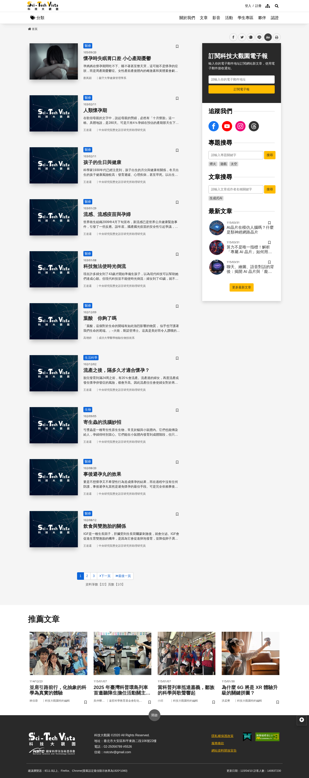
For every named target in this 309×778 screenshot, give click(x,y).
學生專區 (245, 18)
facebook (233, 37)
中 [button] (268, 37)
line (258, 37)
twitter (242, 37)
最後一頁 (123, 576)
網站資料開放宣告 (224, 750)
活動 (229, 18)
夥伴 (262, 18)
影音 (216, 18)
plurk (250, 37)
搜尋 (270, 155)
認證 (275, 18)
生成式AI (216, 198)
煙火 (213, 164)
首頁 (32, 29)
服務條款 (217, 743)
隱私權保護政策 (222, 736)
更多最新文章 (241, 287)
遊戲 (223, 164)
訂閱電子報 (241, 89)
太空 (234, 164)
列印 (277, 37)
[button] (277, 6)
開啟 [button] (154, 715)
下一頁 (105, 576)
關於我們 (187, 18)
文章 (204, 18)
